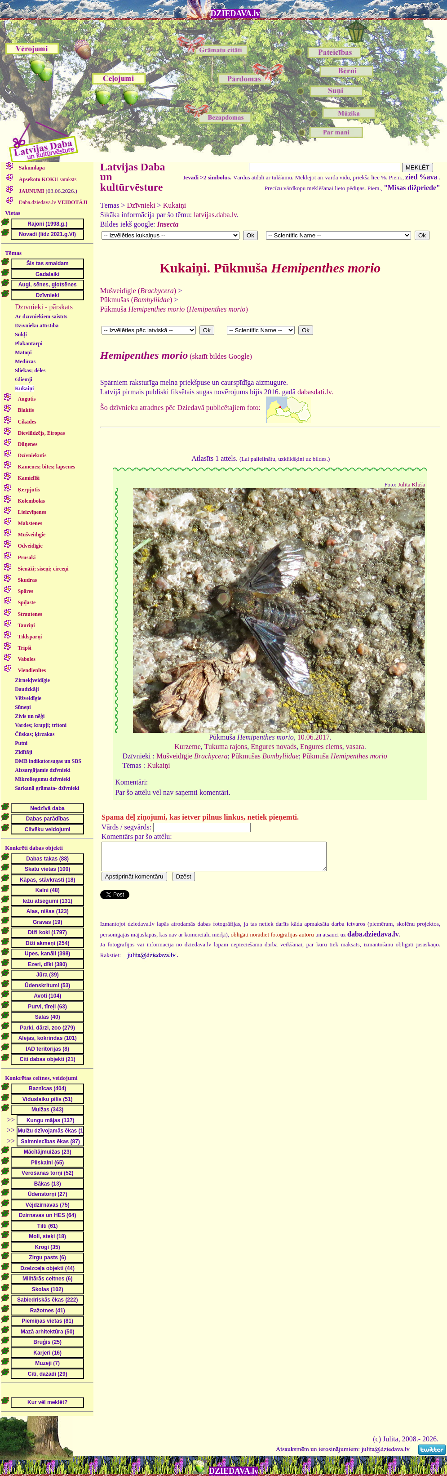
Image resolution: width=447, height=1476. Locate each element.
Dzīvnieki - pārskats (44, 307)
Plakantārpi (28, 343)
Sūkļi (21, 334)
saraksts (47, 179)
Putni (21, 743)
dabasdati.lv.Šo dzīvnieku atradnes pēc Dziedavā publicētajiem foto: (270, 427)
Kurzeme (187, 746)
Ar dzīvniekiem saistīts (41, 316)
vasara (355, 746)
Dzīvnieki (141, 205)
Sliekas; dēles (30, 370)
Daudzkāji (27, 689)
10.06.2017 (313, 737)
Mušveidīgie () (138, 290)
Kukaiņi (24, 388)
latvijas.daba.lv (215, 215)
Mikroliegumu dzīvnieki (42, 779)
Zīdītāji (23, 752)
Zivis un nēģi (29, 716)
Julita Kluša (411, 485)
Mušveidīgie (192, 756)
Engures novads (274, 746)
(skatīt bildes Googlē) (176, 356)
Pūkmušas (265, 756)
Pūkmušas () (136, 299)
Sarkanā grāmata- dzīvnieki (47, 788)
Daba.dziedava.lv (53, 202)
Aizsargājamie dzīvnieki (43, 770)
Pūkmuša (344, 756)
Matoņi (23, 352)
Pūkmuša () (174, 309)
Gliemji (23, 379)
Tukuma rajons (225, 746)
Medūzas (25, 361)
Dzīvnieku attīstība (36, 325)
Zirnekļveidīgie (32, 680)
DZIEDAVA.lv (235, 13)
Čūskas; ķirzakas (34, 734)
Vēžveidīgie (28, 698)
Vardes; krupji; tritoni (40, 725)
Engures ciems (321, 746)
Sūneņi (23, 707)
